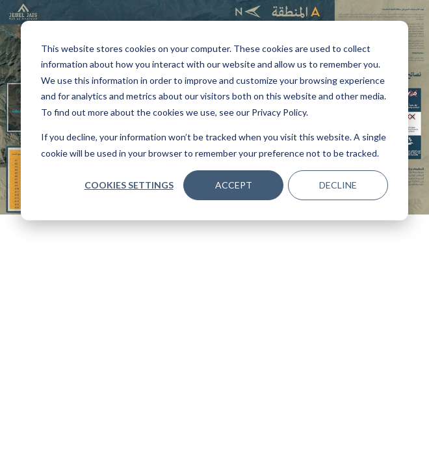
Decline (338, 184)
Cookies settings (129, 184)
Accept (233, 184)
